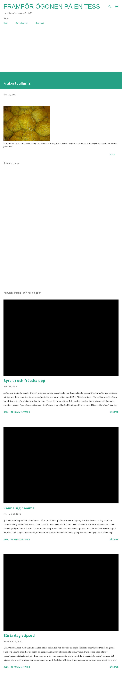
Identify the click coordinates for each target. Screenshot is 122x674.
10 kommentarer (20, 666)
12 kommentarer (20, 412)
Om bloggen (22, 23)
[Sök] (110, 5)
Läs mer (114, 412)
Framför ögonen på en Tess (51, 6)
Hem (5, 23)
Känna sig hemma (18, 508)
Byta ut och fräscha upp (24, 380)
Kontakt (39, 23)
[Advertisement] (61, 51)
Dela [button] (112, 154)
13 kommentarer (20, 539)
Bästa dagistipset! (19, 635)
